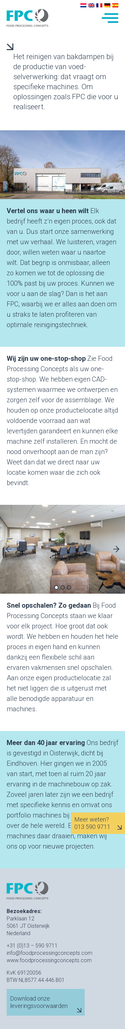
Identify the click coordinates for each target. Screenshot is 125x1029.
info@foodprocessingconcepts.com (49, 953)
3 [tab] (69, 587)
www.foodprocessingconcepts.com (49, 960)
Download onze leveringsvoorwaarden (39, 1002)
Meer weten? (91, 820)
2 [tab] (62, 587)
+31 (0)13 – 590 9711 (32, 945)
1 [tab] (56, 587)
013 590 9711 (92, 827)
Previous (8, 549)
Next (116, 549)
